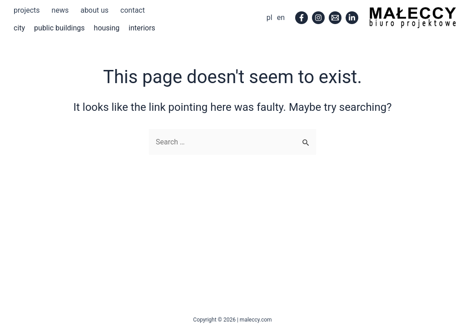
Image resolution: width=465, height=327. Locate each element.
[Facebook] (301, 17)
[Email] (335, 17)
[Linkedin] (352, 17)
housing (107, 28)
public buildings (59, 28)
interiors (142, 28)
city (19, 28)
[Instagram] (318, 17)
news (60, 10)
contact (132, 10)
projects (27, 10)
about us (94, 10)
